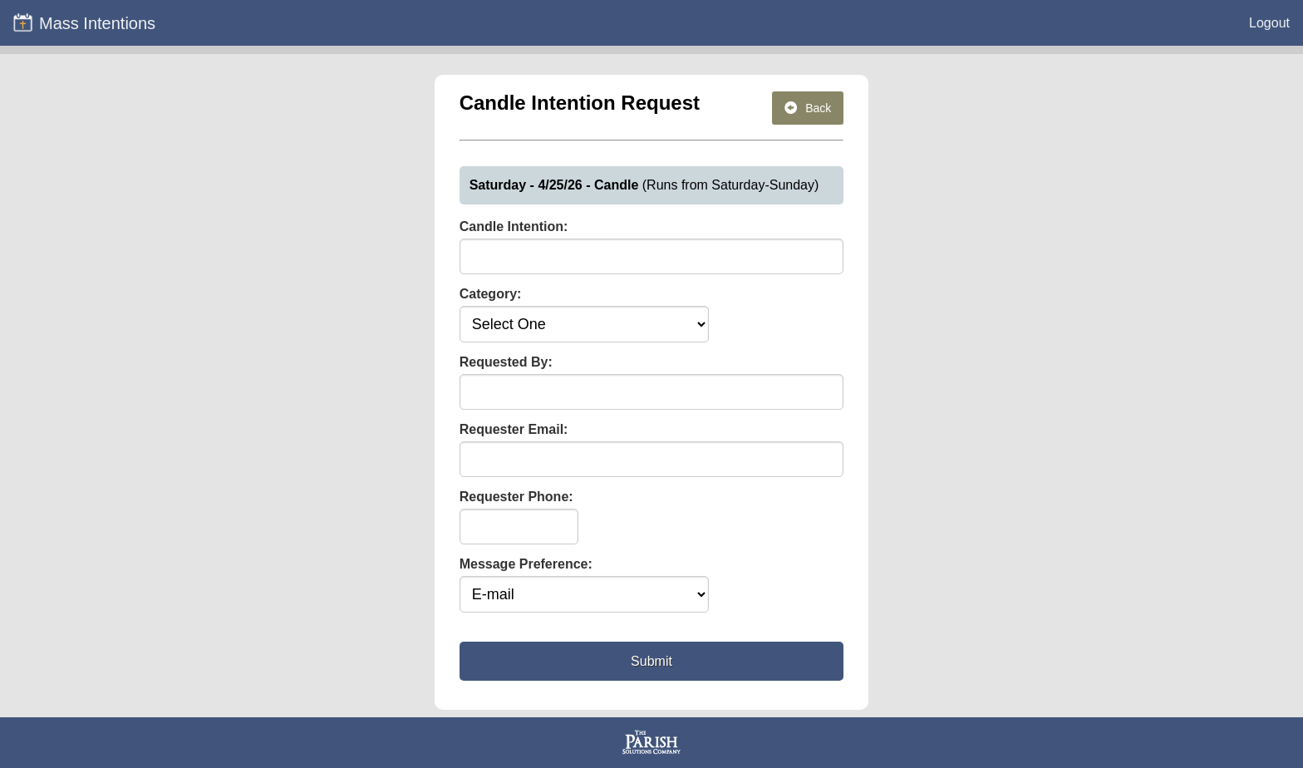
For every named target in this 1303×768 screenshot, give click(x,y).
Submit (651, 661)
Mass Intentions (83, 22)
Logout (1269, 23)
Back (807, 108)
